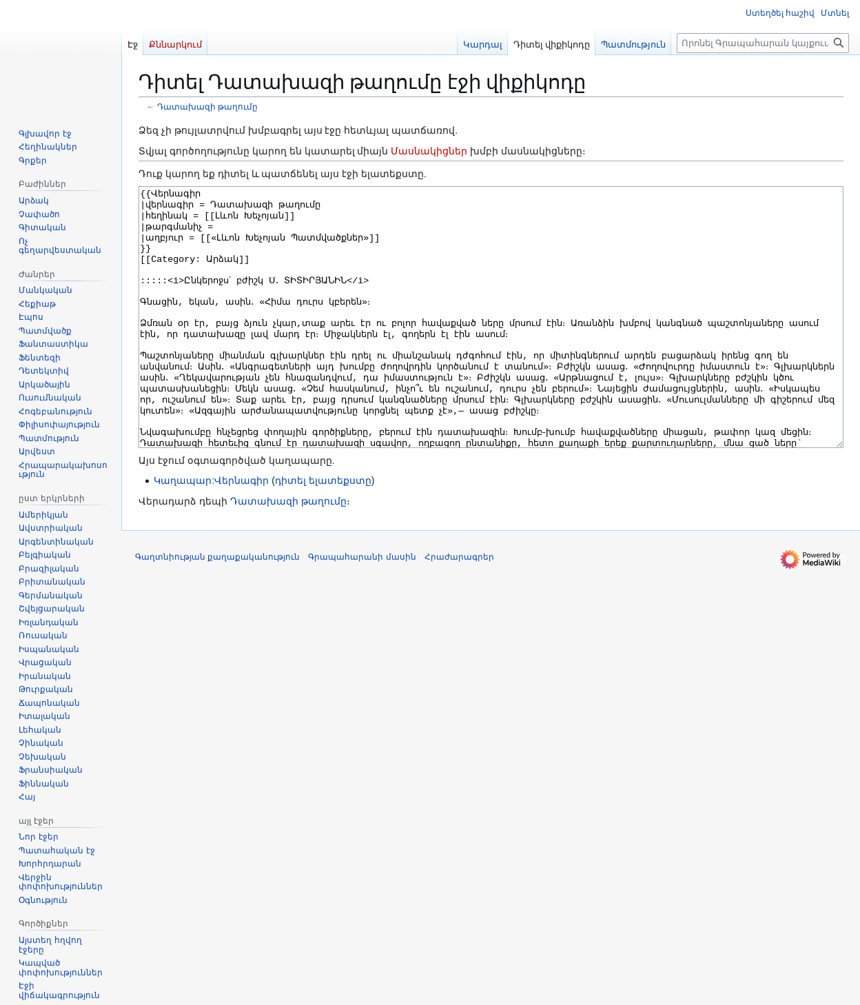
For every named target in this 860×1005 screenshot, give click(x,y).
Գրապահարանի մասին (362, 608)
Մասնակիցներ (429, 150)
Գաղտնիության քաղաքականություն (217, 608)
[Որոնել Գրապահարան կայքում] (763, 43)
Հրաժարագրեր (459, 608)
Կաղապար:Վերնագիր (211, 532)
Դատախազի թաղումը (207, 106)
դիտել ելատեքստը (323, 532)
